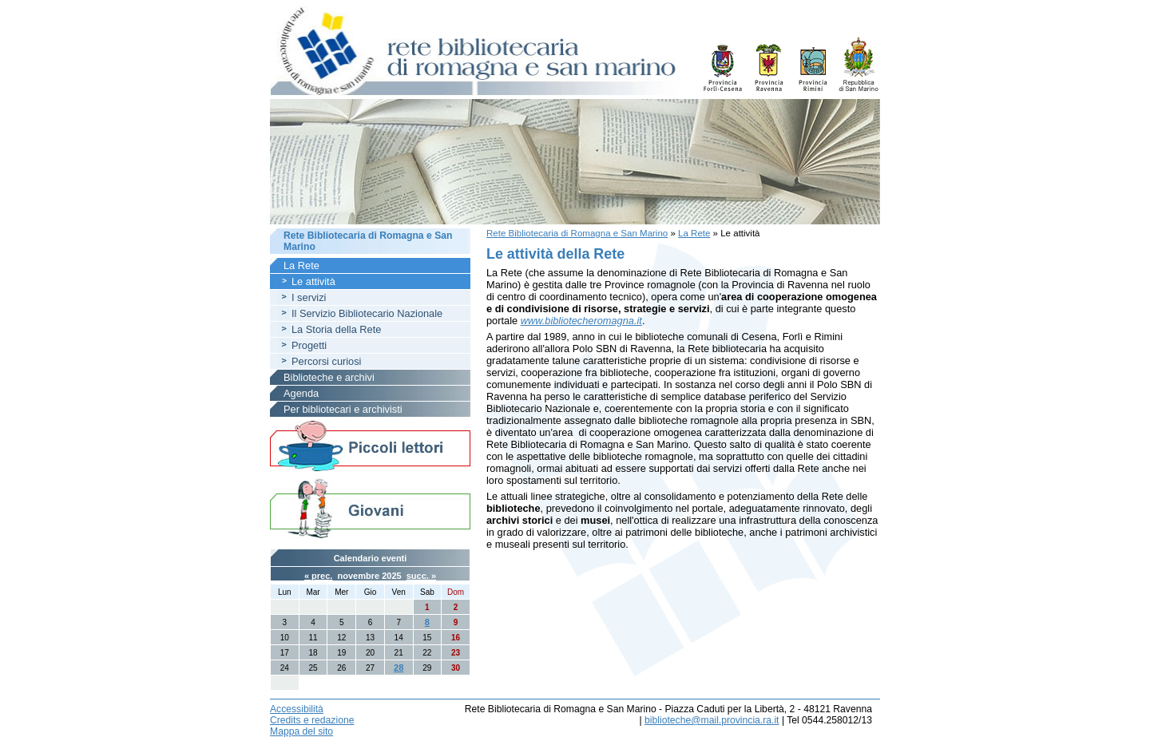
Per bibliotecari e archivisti (343, 409)
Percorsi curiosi (326, 361)
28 (398, 667)
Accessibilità (296, 709)
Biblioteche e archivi (329, 377)
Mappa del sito (301, 731)
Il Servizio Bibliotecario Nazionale (366, 313)
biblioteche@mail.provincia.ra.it (711, 720)
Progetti (309, 345)
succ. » (421, 575)
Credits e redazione (312, 720)
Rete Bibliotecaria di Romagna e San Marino (577, 233)
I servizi (308, 297)
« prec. (318, 575)
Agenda (301, 393)
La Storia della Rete (336, 329)
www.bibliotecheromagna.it (581, 321)
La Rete (694, 233)
